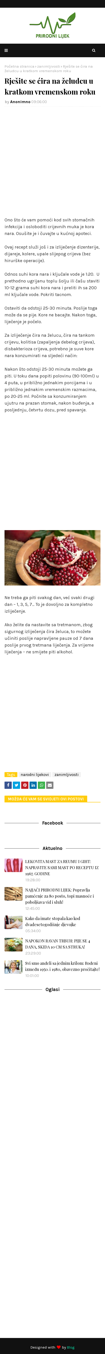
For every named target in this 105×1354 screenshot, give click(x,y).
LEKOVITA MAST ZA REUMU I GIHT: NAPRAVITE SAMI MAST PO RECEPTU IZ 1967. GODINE (62, 867)
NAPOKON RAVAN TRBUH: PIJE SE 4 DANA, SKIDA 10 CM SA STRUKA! (57, 944)
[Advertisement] (52, 164)
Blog (71, 1347)
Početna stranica (19, 66)
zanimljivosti (48, 66)
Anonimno (20, 101)
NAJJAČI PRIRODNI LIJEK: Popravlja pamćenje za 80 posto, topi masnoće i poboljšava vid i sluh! (59, 896)
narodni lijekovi (35, 774)
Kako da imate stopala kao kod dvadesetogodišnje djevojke (52, 921)
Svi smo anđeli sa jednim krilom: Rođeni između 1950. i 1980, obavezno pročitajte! (62, 966)
